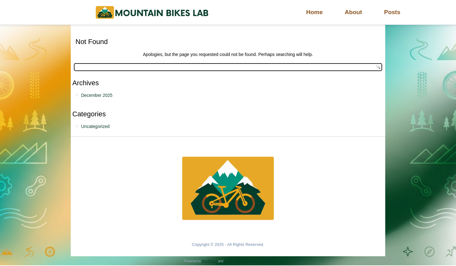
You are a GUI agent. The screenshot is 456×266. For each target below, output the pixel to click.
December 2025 (97, 95)
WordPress (209, 261)
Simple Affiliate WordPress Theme (248, 261)
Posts (392, 12)
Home (314, 12)
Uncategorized (95, 126)
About (353, 12)
